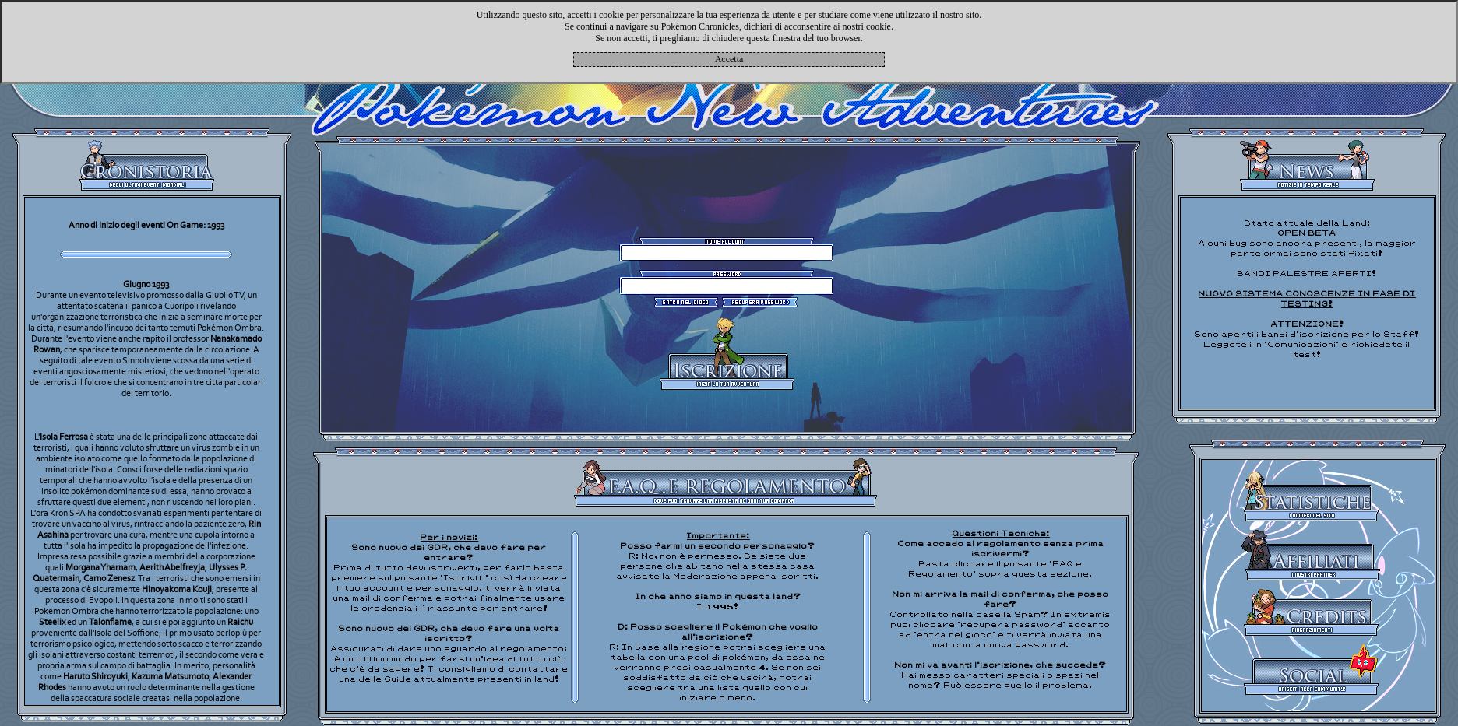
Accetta (729, 59)
